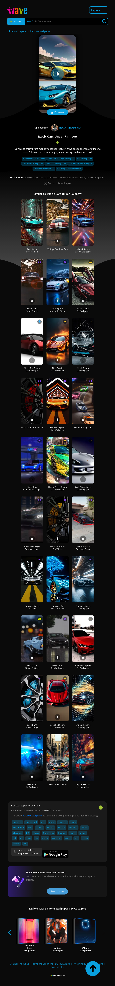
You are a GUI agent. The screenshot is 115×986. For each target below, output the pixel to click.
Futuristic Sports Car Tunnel (32, 607)
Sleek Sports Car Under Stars (57, 310)
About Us (24, 963)
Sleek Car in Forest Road (32, 250)
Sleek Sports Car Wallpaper (83, 310)
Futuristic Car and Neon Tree (57, 607)
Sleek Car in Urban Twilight (32, 666)
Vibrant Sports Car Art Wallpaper (83, 250)
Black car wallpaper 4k (56, 163)
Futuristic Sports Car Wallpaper (57, 428)
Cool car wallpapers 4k (44, 168)
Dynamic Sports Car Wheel (57, 547)
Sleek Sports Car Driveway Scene (83, 547)
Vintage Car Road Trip (58, 249)
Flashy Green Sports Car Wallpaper (57, 488)
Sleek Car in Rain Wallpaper (57, 666)
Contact (14, 963)
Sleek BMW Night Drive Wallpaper (32, 547)
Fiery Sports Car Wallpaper (57, 369)
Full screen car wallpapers (81, 163)
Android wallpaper (33, 815)
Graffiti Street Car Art (57, 784)
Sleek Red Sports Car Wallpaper (32, 369)
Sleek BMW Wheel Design (32, 726)
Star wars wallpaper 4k (33, 163)
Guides (60, 967)
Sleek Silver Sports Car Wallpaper (83, 488)
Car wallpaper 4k (84, 158)
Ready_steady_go (65, 127)
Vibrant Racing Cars (83, 427)
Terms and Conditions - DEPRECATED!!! (51, 963)
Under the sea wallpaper (34, 158)
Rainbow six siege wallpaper (61, 158)
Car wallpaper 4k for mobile (69, 168)
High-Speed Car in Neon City (83, 785)
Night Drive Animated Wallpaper (32, 488)
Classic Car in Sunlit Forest (32, 310)
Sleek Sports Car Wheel (32, 427)
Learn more (57, 891)
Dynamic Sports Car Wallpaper (83, 607)
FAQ (53, 967)
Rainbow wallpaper (40, 31)
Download (57, 112)
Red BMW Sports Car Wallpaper (83, 666)
